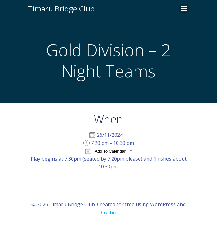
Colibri (108, 212)
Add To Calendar (105, 151)
